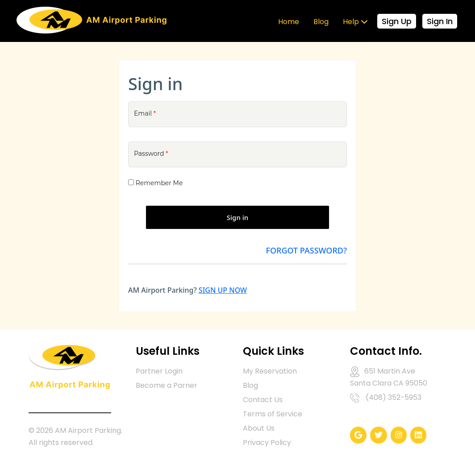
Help (355, 22)
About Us (259, 428)
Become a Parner (166, 385)
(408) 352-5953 (393, 397)
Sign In (440, 21)
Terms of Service (272, 414)
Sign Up (397, 21)
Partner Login (159, 371)
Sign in (237, 217)
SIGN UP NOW (223, 290)
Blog (321, 22)
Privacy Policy (267, 442)
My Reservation (270, 371)
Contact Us (263, 400)
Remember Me (159, 183)
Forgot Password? (306, 250)
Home (288, 22)
